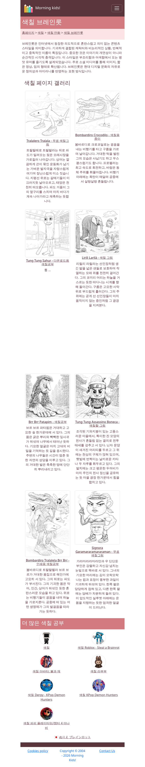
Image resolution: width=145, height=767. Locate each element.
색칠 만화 (53, 33)
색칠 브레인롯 (73, 33)
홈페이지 (28, 33)
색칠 (41, 33)
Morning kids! (41, 8)
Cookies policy (38, 751)
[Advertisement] (72, 340)
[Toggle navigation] (116, 8)
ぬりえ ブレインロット (75, 737)
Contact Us (107, 751)
